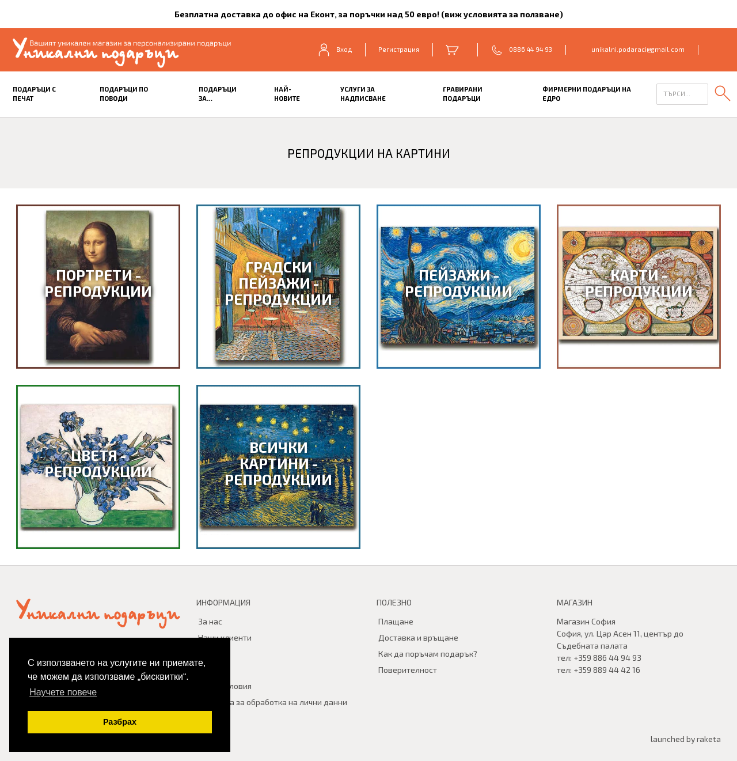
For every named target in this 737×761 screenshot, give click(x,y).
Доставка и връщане (418, 637)
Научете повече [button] (63, 692)
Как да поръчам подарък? (427, 653)
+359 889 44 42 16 (606, 670)
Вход (334, 49)
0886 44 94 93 (530, 49)
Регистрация (398, 49)
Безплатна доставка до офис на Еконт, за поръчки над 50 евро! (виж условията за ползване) (368, 14)
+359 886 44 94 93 (607, 657)
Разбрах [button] (119, 721)
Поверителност (407, 670)
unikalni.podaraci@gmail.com (638, 49)
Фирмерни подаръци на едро (586, 94)
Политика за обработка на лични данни (272, 702)
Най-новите (287, 94)
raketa (709, 739)
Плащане (395, 621)
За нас (210, 621)
